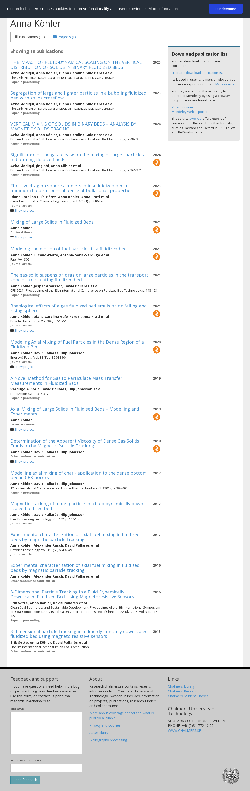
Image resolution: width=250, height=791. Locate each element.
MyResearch (224, 84)
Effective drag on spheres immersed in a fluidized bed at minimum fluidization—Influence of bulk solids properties (71, 188)
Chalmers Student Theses (188, 696)
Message (17, 708)
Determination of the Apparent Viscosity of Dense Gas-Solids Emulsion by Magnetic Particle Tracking (74, 443)
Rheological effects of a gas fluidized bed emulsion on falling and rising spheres (78, 308)
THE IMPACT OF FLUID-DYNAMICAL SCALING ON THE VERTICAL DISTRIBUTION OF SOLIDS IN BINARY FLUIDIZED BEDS (76, 64)
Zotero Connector (185, 107)
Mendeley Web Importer (190, 111)
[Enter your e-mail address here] (46, 768)
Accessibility (98, 732)
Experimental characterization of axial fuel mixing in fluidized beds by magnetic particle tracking (75, 537)
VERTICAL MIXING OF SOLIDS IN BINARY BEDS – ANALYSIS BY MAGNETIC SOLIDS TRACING (73, 126)
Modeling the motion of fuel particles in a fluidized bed (68, 249)
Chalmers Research (183, 691)
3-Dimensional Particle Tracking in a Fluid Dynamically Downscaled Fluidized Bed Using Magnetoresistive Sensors (72, 594)
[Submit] (25, 780)
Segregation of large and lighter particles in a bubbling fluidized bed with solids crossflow (78, 95)
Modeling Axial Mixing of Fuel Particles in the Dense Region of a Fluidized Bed (77, 344)
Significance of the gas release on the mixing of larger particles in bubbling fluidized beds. (77, 157)
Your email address (25, 760)
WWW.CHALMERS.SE (184, 730)
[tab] (29, 37)
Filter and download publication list (197, 72)
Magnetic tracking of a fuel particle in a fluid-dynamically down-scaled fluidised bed (77, 506)
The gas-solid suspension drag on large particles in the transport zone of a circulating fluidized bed (79, 277)
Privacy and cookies (105, 725)
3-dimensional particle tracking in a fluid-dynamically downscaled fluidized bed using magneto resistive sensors (79, 633)
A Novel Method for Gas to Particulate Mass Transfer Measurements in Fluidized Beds (66, 380)
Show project (24, 210)
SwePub (195, 118)
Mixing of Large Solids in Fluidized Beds (52, 222)
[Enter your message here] (46, 733)
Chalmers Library (181, 686)
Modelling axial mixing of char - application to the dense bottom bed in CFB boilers (78, 475)
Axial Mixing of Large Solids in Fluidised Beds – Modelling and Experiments (74, 411)
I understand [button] (225, 9)
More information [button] (163, 9)
